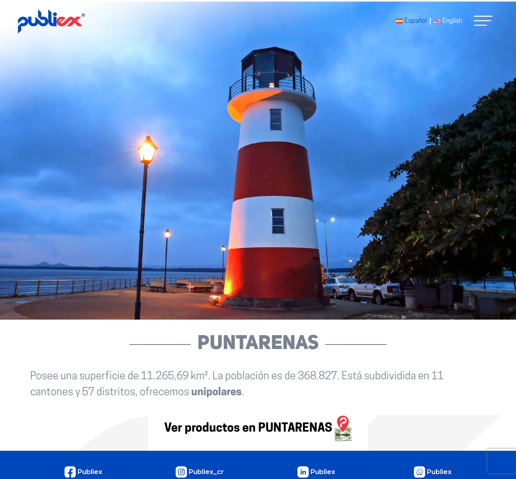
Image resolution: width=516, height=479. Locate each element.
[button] (483, 21)
